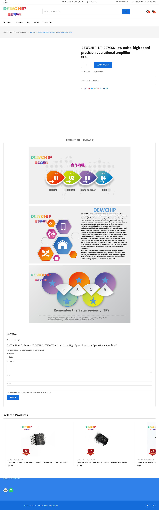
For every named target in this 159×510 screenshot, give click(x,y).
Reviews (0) (88, 140)
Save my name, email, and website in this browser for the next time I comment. (31, 392)
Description (73, 140)
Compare (99, 72)
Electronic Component (92, 80)
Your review (10, 361)
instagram (153, 505)
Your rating (10, 353)
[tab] (73, 140)
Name (9, 375)
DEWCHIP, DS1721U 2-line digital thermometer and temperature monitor (38, 462)
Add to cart (103, 65)
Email (9, 384)
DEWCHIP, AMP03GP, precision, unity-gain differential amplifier (102, 462)
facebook (147, 505)
